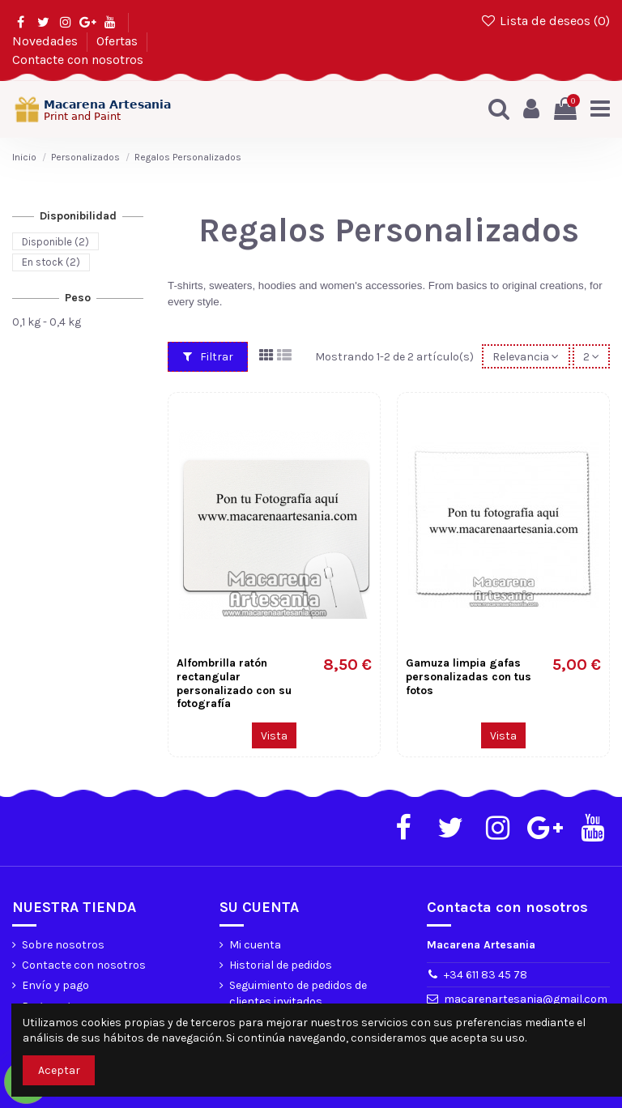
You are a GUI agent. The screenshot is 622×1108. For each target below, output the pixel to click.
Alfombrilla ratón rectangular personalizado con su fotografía (234, 683)
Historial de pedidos (280, 965)
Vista (274, 736)
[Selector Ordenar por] (525, 356)
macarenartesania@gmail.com (525, 999)
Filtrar (208, 357)
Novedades (46, 41)
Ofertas (118, 41)
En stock (51, 262)
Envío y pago (55, 985)
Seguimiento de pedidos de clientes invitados (298, 993)
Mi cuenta (255, 945)
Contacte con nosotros (77, 59)
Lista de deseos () (544, 20)
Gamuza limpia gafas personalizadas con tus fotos (468, 676)
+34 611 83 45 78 (485, 975)
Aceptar (59, 1070)
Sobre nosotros (63, 945)
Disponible (55, 241)
